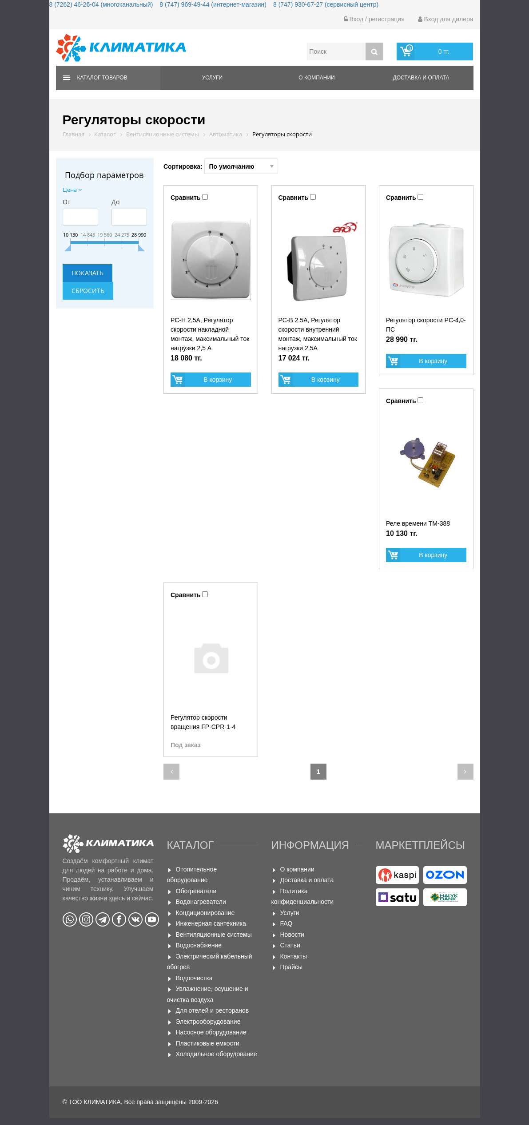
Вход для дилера (445, 19)
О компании (316, 78)
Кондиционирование (205, 912)
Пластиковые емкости (207, 1043)
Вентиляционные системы (214, 934)
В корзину (217, 379)
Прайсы (291, 967)
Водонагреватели (201, 901)
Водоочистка (194, 978)
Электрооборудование (208, 1021)
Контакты (293, 956)
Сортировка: (220, 166)
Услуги (212, 78)
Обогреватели (196, 891)
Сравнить (186, 197)
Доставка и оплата (421, 78)
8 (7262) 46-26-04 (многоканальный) (101, 4)
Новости (292, 934)
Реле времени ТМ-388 (418, 523)
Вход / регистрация (374, 19)
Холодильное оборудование (216, 1054)
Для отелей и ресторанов (212, 1010)
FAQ (286, 923)
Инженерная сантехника (211, 923)
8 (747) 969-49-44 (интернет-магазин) (212, 4)
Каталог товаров (102, 78)
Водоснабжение (199, 945)
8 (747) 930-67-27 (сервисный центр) (325, 4)
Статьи (290, 945)
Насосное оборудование (211, 1032)
